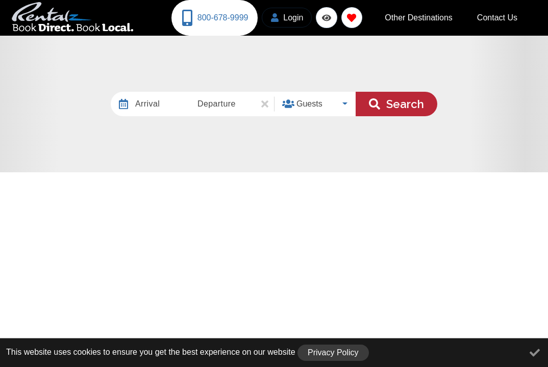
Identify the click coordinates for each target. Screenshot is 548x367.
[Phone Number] (213, 17)
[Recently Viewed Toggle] (323, 16)
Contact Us (505, 16)
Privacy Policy (333, 352)
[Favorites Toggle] (348, 16)
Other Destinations (443, 16)
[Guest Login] (284, 17)
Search (396, 101)
